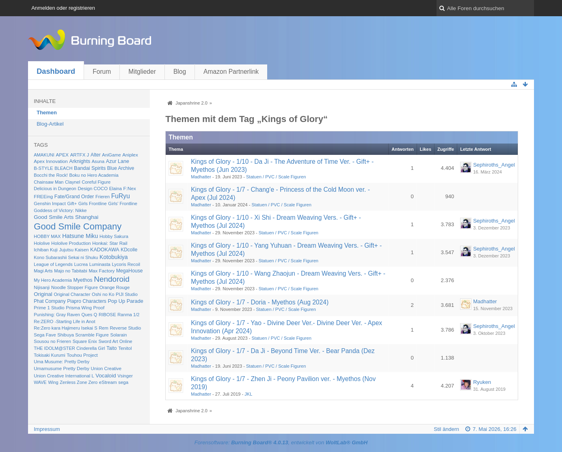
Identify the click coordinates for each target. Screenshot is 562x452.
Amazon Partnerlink (231, 71)
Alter (96, 155)
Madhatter (201, 176)
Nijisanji (42, 287)
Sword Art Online (115, 341)
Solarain (118, 334)
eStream (108, 382)
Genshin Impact (50, 203)
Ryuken (482, 382)
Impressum (47, 429)
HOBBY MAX (47, 236)
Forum (102, 71)
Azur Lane (117, 161)
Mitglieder (142, 71)
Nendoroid (112, 279)
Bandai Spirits (90, 168)
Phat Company (49, 301)
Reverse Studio (125, 328)
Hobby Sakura (113, 236)
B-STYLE (43, 168)
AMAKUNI (44, 154)
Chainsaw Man (48, 182)
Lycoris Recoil (126, 264)
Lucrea (81, 264)
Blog (179, 71)
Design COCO (93, 188)
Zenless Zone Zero (78, 382)
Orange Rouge (114, 287)
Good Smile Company (77, 226)
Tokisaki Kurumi (49, 355)
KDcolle (129, 250)
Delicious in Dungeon (55, 188)
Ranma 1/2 (128, 314)
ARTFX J (79, 154)
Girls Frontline (92, 203)
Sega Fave (45, 334)
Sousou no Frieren (52, 341)
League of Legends (53, 264)
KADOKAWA (104, 250)
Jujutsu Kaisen (74, 249)
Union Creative (106, 368)
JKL (248, 394)
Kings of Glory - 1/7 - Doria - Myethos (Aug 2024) (260, 302)
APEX (62, 155)
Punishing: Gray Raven (57, 314)
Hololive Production (71, 243)
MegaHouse (129, 271)
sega (123, 382)
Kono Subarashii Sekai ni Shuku (66, 257)
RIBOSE (107, 314)
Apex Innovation (51, 161)
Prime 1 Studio (49, 307)
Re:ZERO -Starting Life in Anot (64, 321)
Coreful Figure (96, 182)
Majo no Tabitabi (70, 270)
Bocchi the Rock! (51, 175)
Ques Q (89, 314)
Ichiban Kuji (46, 249)
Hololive (42, 243)
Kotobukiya (113, 257)
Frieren (102, 196)
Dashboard (56, 71)
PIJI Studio (127, 294)
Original (43, 294)
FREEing (43, 196)
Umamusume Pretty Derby (61, 368)
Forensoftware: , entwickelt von (281, 442)
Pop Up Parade (125, 301)
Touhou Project (82, 355)
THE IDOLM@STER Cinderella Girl (69, 348)
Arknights (79, 161)
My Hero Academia (53, 280)
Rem (103, 328)
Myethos (82, 280)
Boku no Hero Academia (94, 175)
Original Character (72, 294)
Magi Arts (43, 270)
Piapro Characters (86, 301)
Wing (53, 382)
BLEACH (63, 168)
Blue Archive (120, 168)
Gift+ (72, 203)
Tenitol (125, 348)
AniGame (111, 154)
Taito (111, 348)
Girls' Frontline (122, 203)
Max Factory (102, 270)
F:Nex (129, 188)
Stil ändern (446, 429)
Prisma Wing (79, 307)
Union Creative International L (64, 375)
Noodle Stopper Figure (74, 287)
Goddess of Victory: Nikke (60, 210)
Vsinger (125, 375)
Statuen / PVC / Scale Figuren (276, 176)
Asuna (98, 161)
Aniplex (130, 154)
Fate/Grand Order (74, 196)
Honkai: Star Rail (109, 243)
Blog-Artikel (50, 124)
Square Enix (85, 341)
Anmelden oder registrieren (63, 8)
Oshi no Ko (103, 294)
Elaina (115, 188)
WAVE (40, 382)
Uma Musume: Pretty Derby (61, 361)
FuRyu (120, 196)
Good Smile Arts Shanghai (66, 217)
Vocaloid (105, 376)
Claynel (72, 182)
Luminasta (99, 264)
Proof (99, 307)
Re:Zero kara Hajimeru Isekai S (65, 328)
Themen (47, 112)
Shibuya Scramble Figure (83, 334)
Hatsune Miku (80, 236)
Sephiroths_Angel (494, 165)
